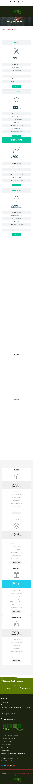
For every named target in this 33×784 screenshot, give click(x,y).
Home (3, 29)
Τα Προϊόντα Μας (7, 698)
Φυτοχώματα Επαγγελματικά (22, 707)
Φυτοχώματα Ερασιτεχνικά (9, 710)
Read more (16, 86)
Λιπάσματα (4, 702)
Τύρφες (3, 705)
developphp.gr (16, 773)
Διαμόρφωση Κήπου (7, 707)
